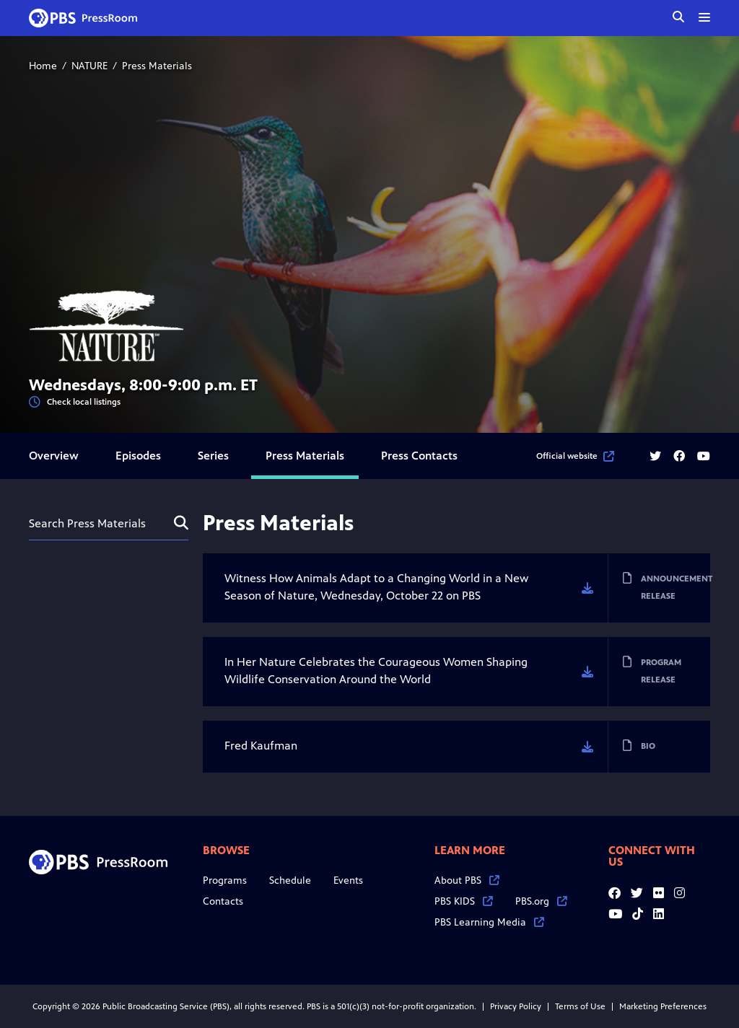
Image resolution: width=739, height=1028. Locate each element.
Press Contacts (419, 455)
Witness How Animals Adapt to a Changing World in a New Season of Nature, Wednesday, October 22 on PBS (376, 586)
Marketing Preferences (663, 1006)
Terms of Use (580, 1006)
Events (348, 880)
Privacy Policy (515, 1006)
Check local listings (75, 402)
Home (43, 66)
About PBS (466, 880)
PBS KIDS (463, 901)
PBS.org (541, 901)
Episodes (138, 455)
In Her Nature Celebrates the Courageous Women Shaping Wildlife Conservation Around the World (376, 670)
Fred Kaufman (260, 745)
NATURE (89, 66)
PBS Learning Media (489, 922)
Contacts (223, 901)
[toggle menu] (704, 17)
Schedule (290, 880)
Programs (225, 880)
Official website (575, 456)
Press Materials (305, 455)
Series (213, 455)
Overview (54, 455)
